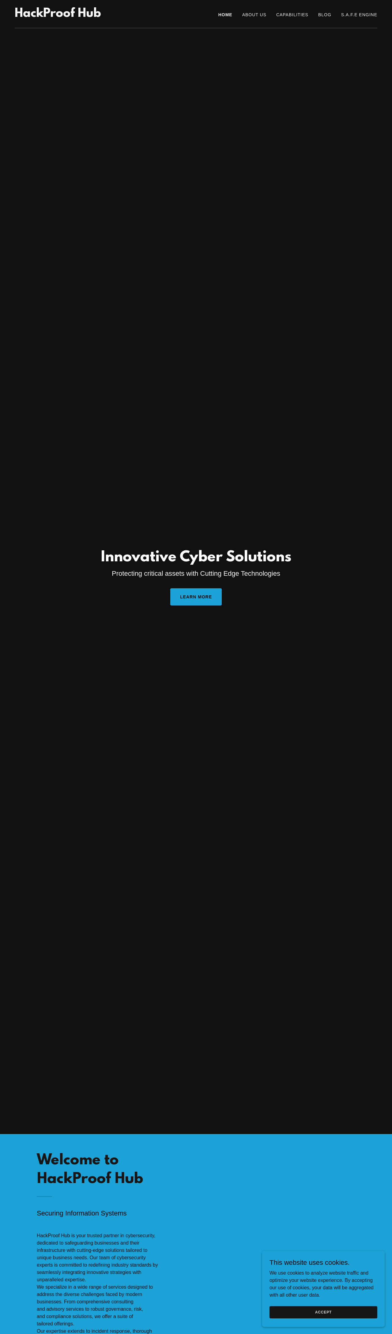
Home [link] (225, 14)
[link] (58, 15)
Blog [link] (324, 14)
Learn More (196, 596)
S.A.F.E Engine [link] (359, 14)
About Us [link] (254, 14)
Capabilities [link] (292, 14)
